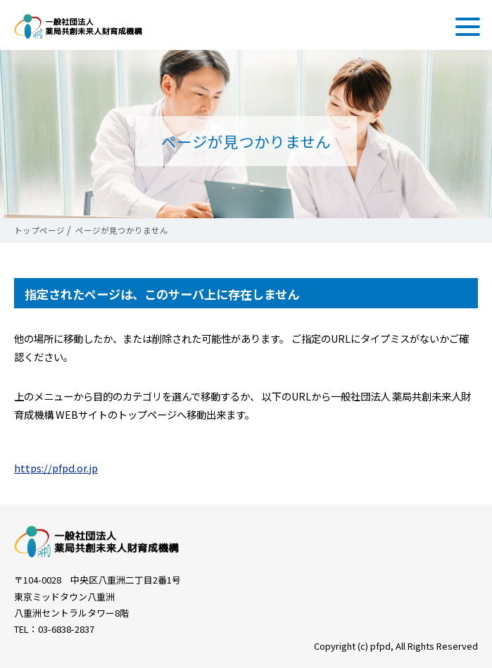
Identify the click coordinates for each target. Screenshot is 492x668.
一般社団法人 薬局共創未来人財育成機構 (78, 26)
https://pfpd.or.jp (56, 467)
